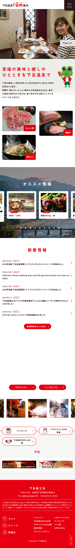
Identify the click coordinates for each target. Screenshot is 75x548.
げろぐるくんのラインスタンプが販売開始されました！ (24, 315)
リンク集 (57, 524)
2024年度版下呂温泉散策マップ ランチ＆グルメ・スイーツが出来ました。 (32, 289)
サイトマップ (59, 521)
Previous (11, 52)
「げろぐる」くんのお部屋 (58, 430)
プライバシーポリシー (42, 531)
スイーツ (13, 525)
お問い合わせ (59, 528)
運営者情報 (38, 528)
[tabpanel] (53, 205)
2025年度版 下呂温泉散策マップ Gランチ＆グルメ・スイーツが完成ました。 (33, 264)
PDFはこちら (21, 387)
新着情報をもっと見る (36, 326)
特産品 (12, 532)
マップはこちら (51, 387)
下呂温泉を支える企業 (22, 441)
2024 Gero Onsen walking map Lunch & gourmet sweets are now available (36, 277)
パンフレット (22, 430)
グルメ (12, 518)
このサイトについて (61, 517)
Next (63, 52)
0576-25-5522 (28, 496)
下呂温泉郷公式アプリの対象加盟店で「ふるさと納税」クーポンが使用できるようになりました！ (35, 302)
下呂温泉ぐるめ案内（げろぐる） (15, 4)
